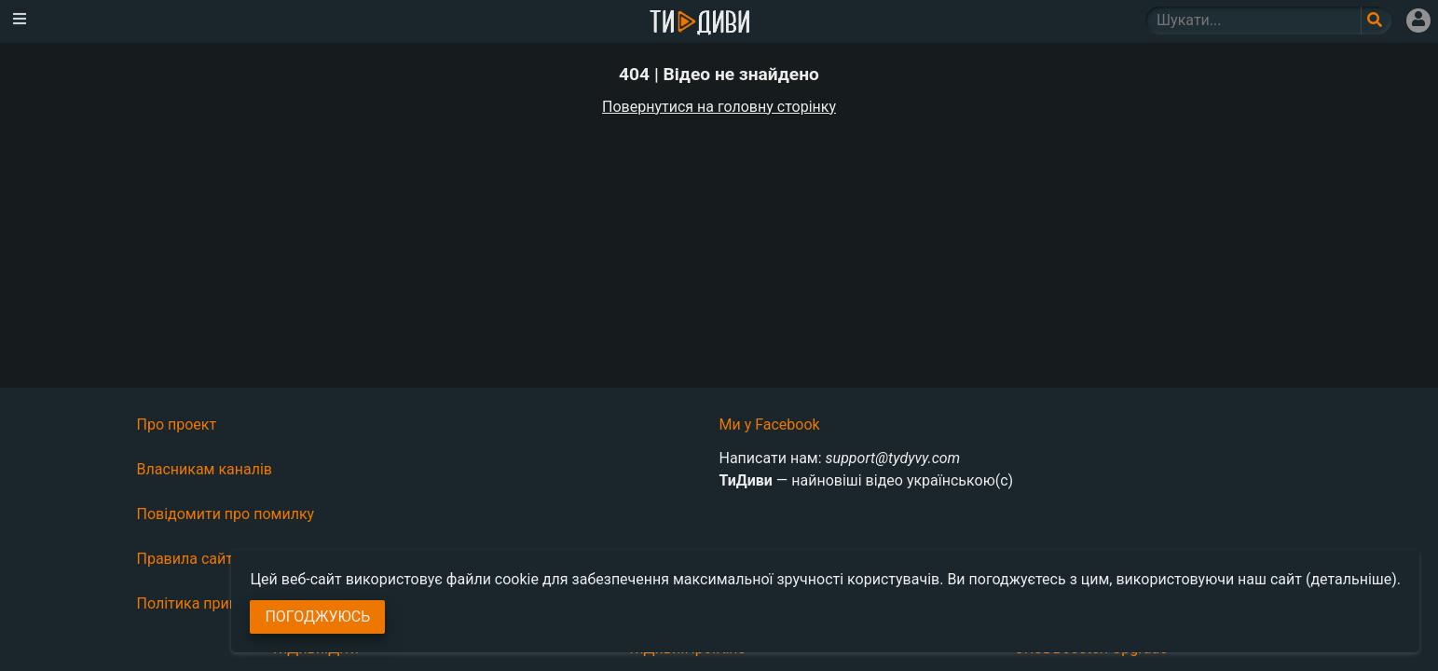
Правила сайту (188, 559)
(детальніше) (1351, 579)
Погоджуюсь (317, 616)
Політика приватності (213, 603)
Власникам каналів (205, 469)
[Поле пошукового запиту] (1376, 20)
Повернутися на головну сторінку (719, 107)
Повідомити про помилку (226, 514)
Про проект (177, 424)
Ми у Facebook (769, 424)
